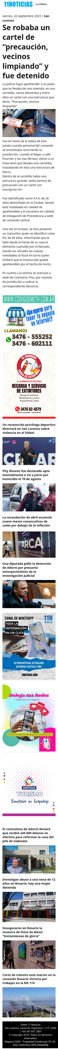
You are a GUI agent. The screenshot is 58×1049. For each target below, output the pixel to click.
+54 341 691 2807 (31, 1031)
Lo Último (41, 4)
